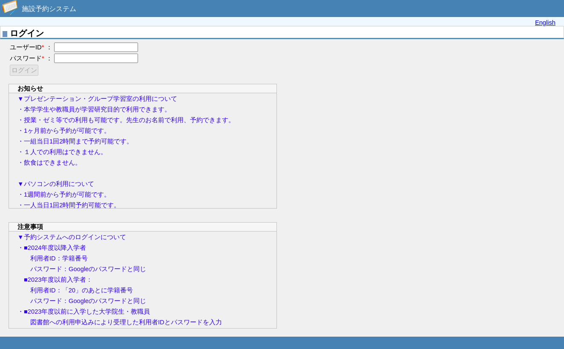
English (545, 22)
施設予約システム (49, 8)
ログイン (24, 70)
